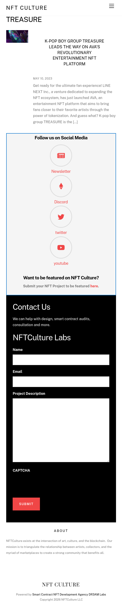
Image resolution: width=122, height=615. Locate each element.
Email (17, 372)
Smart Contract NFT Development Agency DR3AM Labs (69, 594)
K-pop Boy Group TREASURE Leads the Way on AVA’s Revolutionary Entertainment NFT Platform (74, 52)
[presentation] (46, 484)
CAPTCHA (21, 470)
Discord (61, 202)
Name (18, 350)
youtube (61, 263)
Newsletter (61, 171)
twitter (61, 232)
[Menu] (111, 6)
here (94, 286)
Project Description (29, 393)
